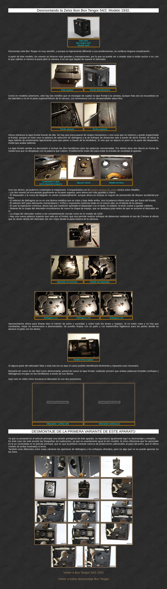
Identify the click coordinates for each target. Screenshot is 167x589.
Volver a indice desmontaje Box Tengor (83, 579)
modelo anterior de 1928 (103, 189)
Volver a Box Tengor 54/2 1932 (83, 572)
